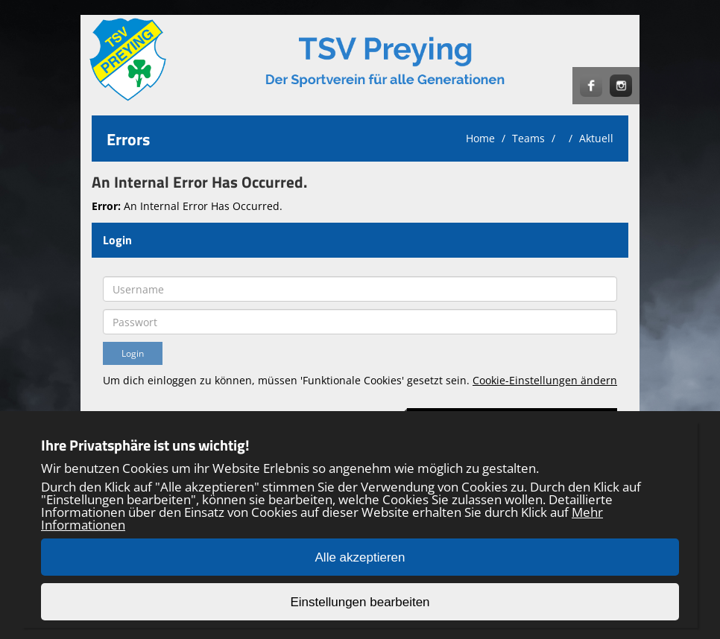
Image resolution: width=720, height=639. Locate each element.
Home (480, 138)
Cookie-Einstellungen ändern (545, 380)
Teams (528, 138)
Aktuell (596, 138)
